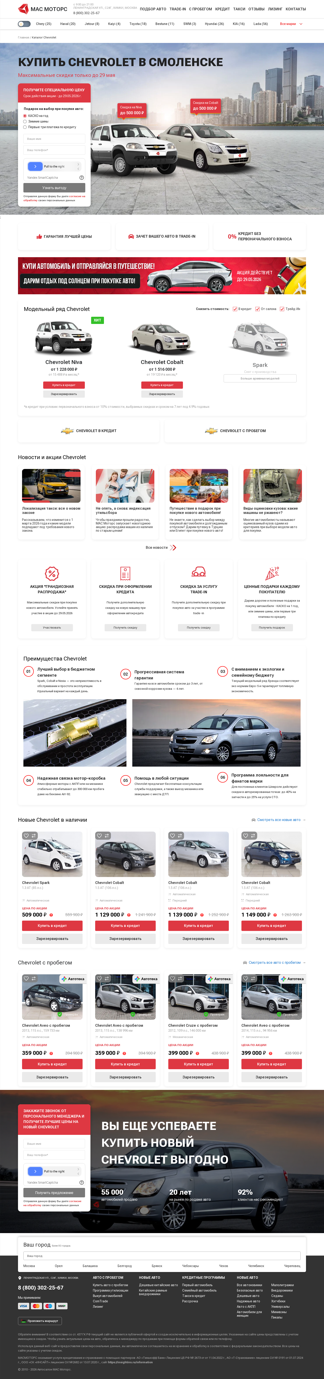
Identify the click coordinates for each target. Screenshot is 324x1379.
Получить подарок (272, 627)
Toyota (137, 24)
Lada (261, 24)
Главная (23, 37)
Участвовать (52, 627)
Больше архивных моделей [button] (260, 378)
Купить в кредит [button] (64, 385)
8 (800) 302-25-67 (86, 13)
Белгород (125, 1266)
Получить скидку (125, 627)
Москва (29, 1266)
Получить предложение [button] (54, 1193)
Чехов (223, 1266)
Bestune (164, 24)
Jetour (92, 24)
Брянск (157, 1266)
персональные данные (104, 1346)
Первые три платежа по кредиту (49, 127)
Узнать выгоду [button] (54, 188)
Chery (43, 24)
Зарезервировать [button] (64, 394)
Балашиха (90, 1266)
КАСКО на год (35, 116)
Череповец (292, 1266)
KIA (239, 24)
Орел (59, 1266)
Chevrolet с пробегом (45, 962)
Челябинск (256, 1266)
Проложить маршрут (39, 1321)
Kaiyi (114, 24)
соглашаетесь (158, 1346)
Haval (67, 24)
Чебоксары (190, 1266)
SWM (189, 24)
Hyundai (214, 24)
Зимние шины (35, 121)
